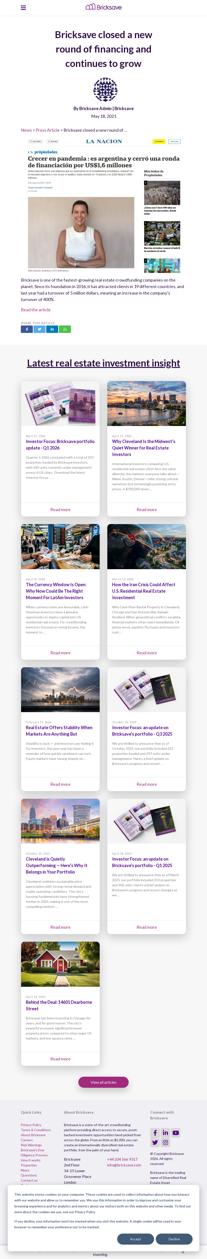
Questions (29, 1175)
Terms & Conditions (36, 1130)
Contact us (29, 1180)
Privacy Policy (31, 1125)
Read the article (36, 309)
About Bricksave (33, 1135)
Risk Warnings (31, 1145)
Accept (135, 1239)
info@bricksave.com (124, 1165)
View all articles (103, 1082)
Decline (174, 1239)
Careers (27, 1140)
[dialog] (103, 1218)
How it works (30, 1160)
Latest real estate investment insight (103, 363)
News (26, 130)
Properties (29, 1165)
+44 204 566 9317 (122, 1159)
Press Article (48, 130)
